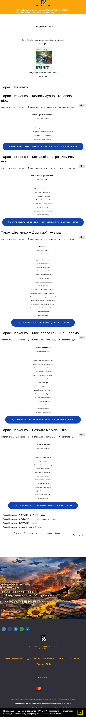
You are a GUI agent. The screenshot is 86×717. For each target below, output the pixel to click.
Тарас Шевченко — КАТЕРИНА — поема (20, 523)
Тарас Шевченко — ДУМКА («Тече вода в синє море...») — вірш (29, 519)
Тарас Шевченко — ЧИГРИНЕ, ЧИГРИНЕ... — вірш (24, 515)
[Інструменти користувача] (82, 105)
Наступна (48, 533)
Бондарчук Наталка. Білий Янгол (43, 73)
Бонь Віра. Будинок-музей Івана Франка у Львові (43, 40)
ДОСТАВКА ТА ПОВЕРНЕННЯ (40, 659)
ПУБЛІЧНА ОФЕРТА (14, 659)
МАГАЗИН (74, 659)
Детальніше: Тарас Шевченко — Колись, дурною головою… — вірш (42, 146)
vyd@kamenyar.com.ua (42, 703)
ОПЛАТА (62, 659)
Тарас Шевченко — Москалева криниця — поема (40, 333)
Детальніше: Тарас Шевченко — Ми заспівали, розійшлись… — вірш (43, 222)
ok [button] (80, 712)
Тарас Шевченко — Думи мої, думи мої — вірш (22, 527)
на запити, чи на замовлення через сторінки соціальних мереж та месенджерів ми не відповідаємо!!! (43, 707)
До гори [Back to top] (43, 677)
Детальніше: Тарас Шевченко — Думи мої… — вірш (43, 323)
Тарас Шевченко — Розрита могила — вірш (35, 430)
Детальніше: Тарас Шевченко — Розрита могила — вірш (43, 505)
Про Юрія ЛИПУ (44, 664)
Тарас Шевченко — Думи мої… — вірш (31, 232)
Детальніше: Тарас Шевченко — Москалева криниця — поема (43, 420)
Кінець (57, 533)
